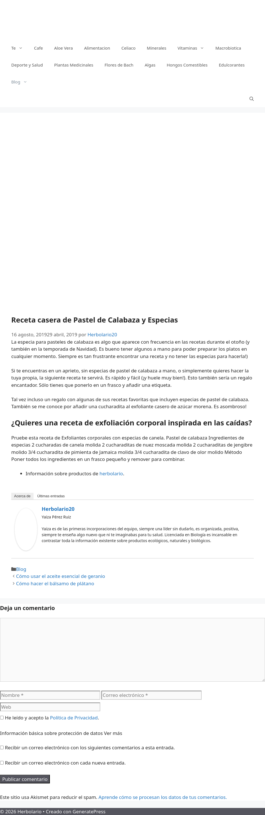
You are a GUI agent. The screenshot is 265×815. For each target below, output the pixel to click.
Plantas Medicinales (73, 65)
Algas (150, 65)
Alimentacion (97, 48)
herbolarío (111, 473)
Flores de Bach (118, 65)
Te (19, 47)
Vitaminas (193, 47)
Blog (22, 81)
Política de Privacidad (74, 717)
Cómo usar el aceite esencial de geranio (60, 576)
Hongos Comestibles (187, 65)
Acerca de (22, 496)
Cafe (38, 48)
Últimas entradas (51, 496)
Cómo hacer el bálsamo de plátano (55, 583)
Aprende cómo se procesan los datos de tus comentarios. (163, 797)
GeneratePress (89, 811)
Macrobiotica (228, 48)
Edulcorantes (232, 65)
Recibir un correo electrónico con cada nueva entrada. (65, 762)
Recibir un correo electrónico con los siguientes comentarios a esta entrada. (90, 747)
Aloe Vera (63, 48)
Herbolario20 (58, 508)
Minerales (156, 48)
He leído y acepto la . (49, 717)
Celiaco (128, 48)
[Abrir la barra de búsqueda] (251, 98)
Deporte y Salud (27, 65)
